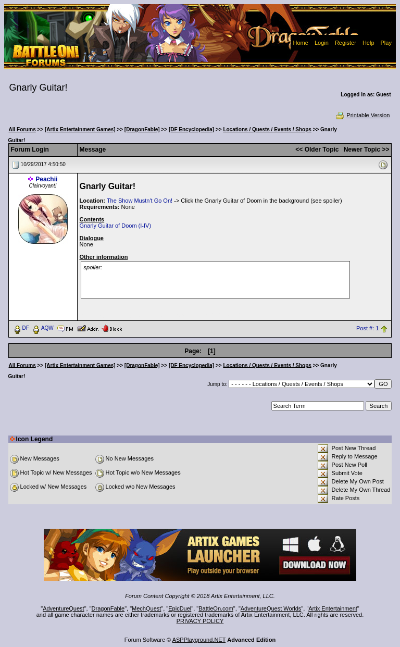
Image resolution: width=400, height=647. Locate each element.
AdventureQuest (63, 608)
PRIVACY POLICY (200, 621)
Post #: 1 (367, 328)
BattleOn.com (215, 608)
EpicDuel (179, 608)
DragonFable (108, 608)
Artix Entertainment (332, 608)
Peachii (46, 179)
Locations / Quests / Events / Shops (267, 129)
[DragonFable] (142, 129)
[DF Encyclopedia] (191, 129)
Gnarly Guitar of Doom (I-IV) (116, 225)
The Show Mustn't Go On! (139, 200)
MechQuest (146, 608)
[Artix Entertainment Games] (80, 129)
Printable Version (362, 115)
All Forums (22, 129)
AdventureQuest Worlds (271, 608)
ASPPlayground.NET (199, 640)
